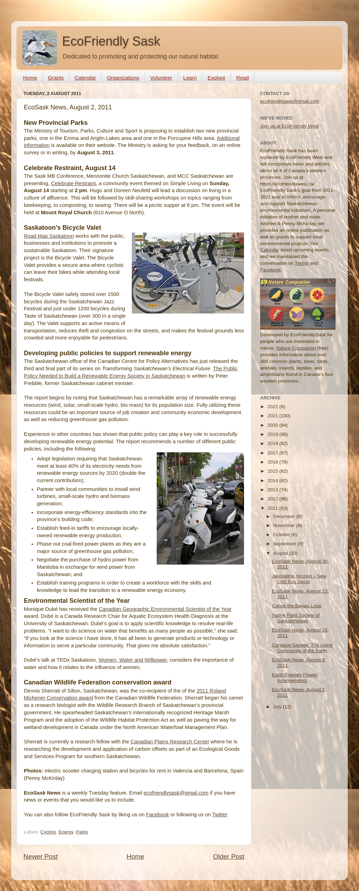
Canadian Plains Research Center (169, 741)
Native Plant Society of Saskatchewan (296, 618)
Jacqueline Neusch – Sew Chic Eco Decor (299, 578)
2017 (273, 452)
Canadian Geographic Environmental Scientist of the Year (165, 609)
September (285, 543)
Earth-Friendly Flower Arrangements (294, 677)
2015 (273, 471)
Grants (56, 78)
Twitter (220, 814)
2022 (273, 406)
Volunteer (161, 78)
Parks (82, 832)
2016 (273, 462)
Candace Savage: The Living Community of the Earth (302, 647)
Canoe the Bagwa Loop (296, 605)
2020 (273, 425)
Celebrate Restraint (73, 183)
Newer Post (40, 856)
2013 (273, 489)
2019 (273, 434)
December (284, 516)
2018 (273, 443)
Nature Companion (296, 348)
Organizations (123, 78)
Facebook (157, 814)
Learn (190, 78)
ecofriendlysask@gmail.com (176, 793)
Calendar (85, 78)
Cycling (48, 832)
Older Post (228, 856)
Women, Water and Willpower (133, 660)
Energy (66, 832)
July (278, 706)
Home (30, 78)
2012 (273, 498)
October (282, 534)
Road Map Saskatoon (49, 236)
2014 (273, 480)
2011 (273, 508)
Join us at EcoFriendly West (289, 126)
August (281, 553)
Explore (216, 78)
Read (242, 78)
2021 (273, 415)
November (284, 525)
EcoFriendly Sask (111, 41)
